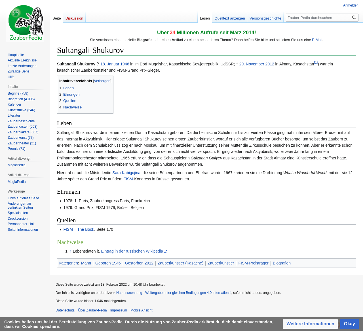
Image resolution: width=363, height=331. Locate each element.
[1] (316, 62)
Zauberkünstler (221, 263)
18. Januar (109, 64)
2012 (269, 64)
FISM (128, 179)
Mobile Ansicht (141, 310)
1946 (124, 64)
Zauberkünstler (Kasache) (180, 263)
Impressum (118, 310)
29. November (251, 64)
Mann (86, 263)
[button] (310, 324)
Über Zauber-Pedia (92, 310)
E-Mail (317, 40)
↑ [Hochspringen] (71, 251)
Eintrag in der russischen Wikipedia (132, 251)
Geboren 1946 (108, 263)
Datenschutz (65, 310)
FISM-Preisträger (253, 263)
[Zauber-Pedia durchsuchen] (322, 18)
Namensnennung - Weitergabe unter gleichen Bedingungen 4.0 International (173, 293)
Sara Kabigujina (126, 172)
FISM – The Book (78, 229)
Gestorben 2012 (139, 263)
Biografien (282, 263)
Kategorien (68, 263)
